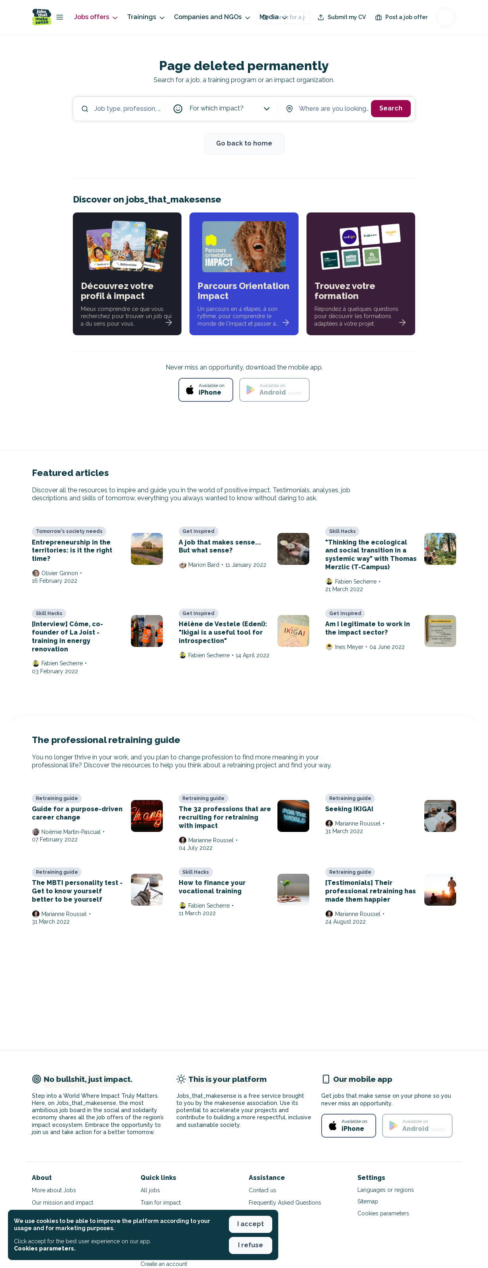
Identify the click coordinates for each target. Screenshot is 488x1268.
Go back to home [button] (244, 143)
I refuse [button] (250, 1245)
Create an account (164, 1264)
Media (274, 17)
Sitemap (367, 1201)
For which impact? (230, 109)
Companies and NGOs (213, 17)
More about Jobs (54, 1190)
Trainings (146, 17)
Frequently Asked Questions (285, 1202)
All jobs (150, 1190)
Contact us (262, 1190)
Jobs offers (96, 17)
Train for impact (161, 1202)
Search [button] (390, 108)
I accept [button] (250, 1224)
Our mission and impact (62, 1202)
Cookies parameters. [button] (45, 1248)
